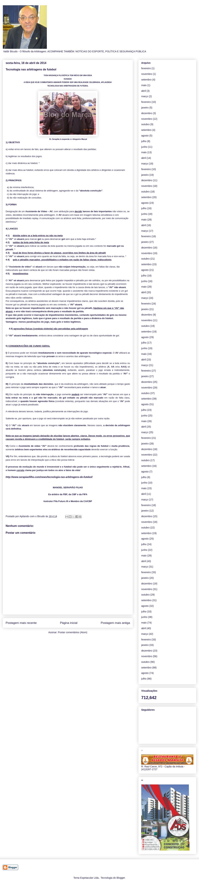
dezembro (146, 113)
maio (144, 85)
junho (144, 146)
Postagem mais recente (21, 623)
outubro (145, 124)
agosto (145, 135)
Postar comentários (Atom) (72, 632)
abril (143, 90)
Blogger (121, 877)
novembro (146, 74)
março (144, 96)
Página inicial (68, 623)
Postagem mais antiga (115, 623)
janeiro (145, 107)
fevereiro (146, 68)
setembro (146, 79)
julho (144, 141)
